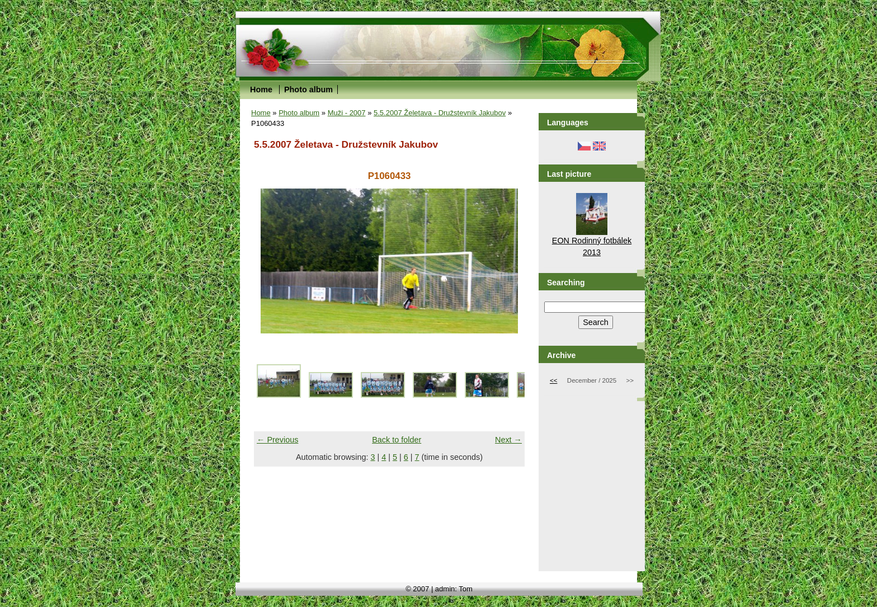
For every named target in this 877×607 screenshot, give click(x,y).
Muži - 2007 (347, 113)
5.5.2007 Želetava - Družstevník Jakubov (440, 113)
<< (553, 380)
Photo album (308, 89)
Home (261, 89)
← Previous (277, 439)
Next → (508, 439)
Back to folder (396, 439)
